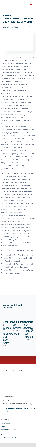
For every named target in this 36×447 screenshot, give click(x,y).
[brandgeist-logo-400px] (14, 374)
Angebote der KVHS (9, 430)
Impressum (5, 434)
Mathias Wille (15, 26)
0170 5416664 (6, 411)
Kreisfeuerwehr (13, 27)
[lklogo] (9, 2)
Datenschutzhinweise (10, 437)
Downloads (5, 424)
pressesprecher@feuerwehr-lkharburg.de (18, 408)
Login (3, 427)
